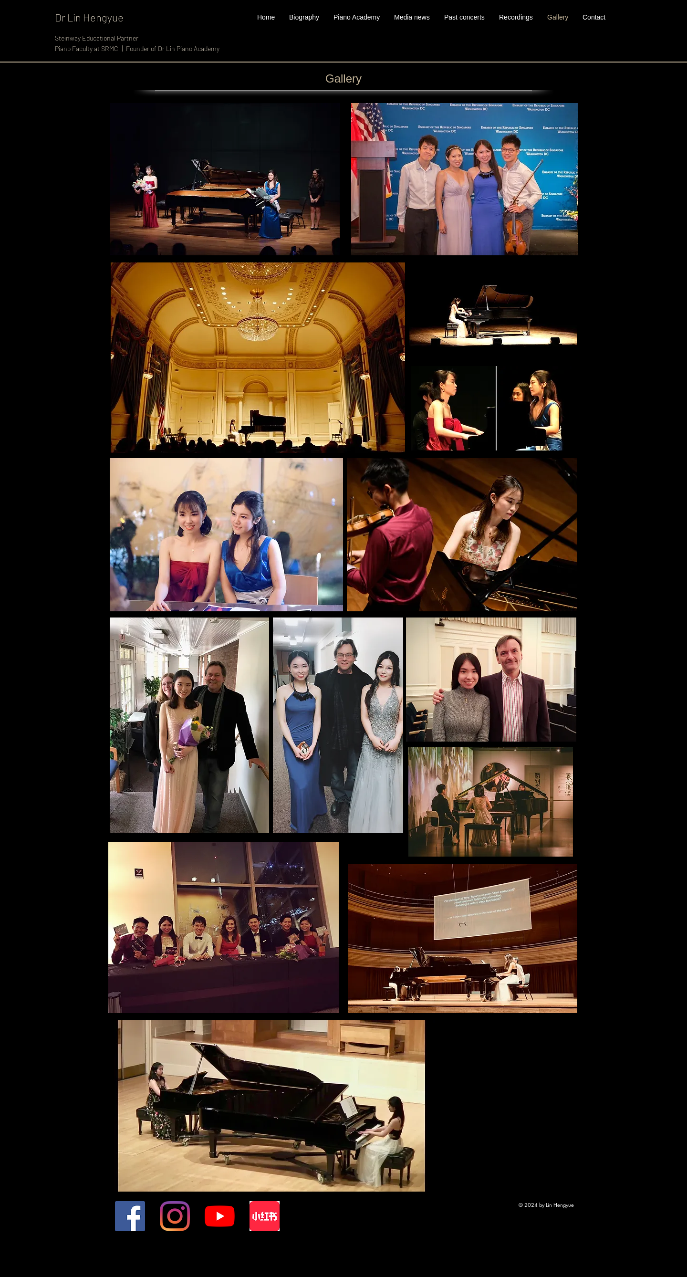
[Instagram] (175, 1216)
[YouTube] (220, 1216)
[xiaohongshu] (265, 1216)
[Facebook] (130, 1216)
